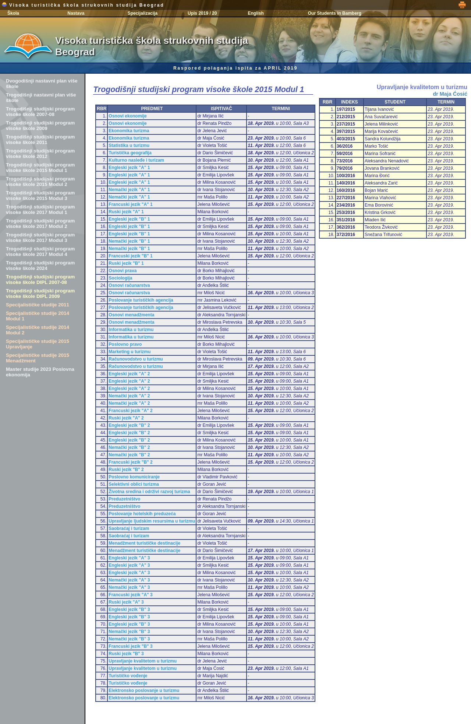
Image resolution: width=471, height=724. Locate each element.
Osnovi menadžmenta (131, 314)
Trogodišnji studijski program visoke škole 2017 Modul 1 (40, 209)
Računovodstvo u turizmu (136, 359)
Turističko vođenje (128, 675)
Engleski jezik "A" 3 (129, 557)
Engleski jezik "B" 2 (129, 425)
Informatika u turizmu (131, 329)
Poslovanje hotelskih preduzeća (142, 513)
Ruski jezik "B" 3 (126, 653)
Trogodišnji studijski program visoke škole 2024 (40, 265)
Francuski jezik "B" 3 (130, 646)
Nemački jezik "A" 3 (129, 580)
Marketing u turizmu (129, 351)
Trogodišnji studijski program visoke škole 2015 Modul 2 (40, 181)
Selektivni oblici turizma (134, 484)
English (255, 13)
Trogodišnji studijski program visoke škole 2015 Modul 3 (40, 195)
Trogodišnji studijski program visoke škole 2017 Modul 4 (40, 251)
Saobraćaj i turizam (129, 528)
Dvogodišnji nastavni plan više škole (42, 83)
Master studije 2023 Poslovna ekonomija (40, 371)
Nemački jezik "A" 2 (129, 395)
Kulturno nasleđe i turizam (136, 160)
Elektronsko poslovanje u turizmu (144, 690)
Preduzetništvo (124, 499)
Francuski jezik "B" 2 (130, 462)
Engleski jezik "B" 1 (129, 219)
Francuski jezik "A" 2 (130, 410)
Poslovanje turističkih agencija (141, 300)
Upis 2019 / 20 (202, 13)
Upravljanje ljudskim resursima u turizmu (152, 521)
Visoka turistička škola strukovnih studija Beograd (82, 5)
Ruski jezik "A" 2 (126, 418)
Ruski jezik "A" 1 (126, 211)
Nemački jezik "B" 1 (129, 241)
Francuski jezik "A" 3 (130, 594)
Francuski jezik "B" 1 (130, 256)
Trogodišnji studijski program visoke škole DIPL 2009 (40, 293)
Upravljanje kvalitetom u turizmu (143, 661)
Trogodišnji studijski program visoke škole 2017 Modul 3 (40, 237)
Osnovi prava (123, 270)
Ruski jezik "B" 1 (126, 263)
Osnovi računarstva (129, 285)
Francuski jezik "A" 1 (130, 204)
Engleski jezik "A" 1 (129, 167)
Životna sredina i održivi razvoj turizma (149, 491)
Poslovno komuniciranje (134, 476)
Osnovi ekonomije (127, 116)
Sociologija (120, 278)
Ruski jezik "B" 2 (126, 469)
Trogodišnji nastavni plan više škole (41, 97)
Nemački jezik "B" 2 (129, 447)
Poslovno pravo (125, 344)
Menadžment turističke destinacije (144, 543)
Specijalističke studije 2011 (37, 304)
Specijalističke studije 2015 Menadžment (37, 357)
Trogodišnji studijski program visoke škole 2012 (40, 153)
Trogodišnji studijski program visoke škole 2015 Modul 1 (40, 167)
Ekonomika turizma (129, 130)
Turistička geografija (130, 152)
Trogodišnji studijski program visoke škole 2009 (40, 125)
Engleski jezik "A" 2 (129, 373)
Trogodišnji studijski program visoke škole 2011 (40, 139)
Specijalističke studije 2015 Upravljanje (37, 343)
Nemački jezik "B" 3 (129, 631)
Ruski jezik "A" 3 (126, 602)
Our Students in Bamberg (334, 13)
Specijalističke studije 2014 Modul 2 (37, 329)
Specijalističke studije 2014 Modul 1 (37, 315)
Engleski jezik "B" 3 (129, 609)
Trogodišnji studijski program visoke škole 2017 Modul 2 (40, 223)
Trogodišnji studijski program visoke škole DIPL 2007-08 (40, 279)
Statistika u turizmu (129, 145)
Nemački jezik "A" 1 (129, 189)
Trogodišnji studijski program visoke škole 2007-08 (40, 111)
